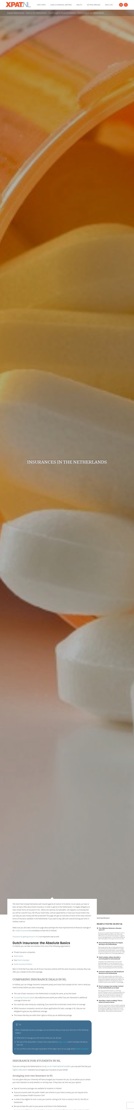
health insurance (82, 1049)
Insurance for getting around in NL (25, 936)
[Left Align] (121, 5)
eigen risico (62, 1042)
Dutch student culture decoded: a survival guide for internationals (110, 958)
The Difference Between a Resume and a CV (110, 929)
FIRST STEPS (41, 5)
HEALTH (79, 5)
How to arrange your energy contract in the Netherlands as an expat (111, 987)
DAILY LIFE (109, 5)
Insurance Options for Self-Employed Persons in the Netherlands (111, 972)
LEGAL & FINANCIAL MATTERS (61, 5)
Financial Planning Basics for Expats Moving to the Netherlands (111, 943)
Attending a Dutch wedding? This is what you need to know (110, 1001)
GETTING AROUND (93, 5)
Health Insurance (21, 930)
